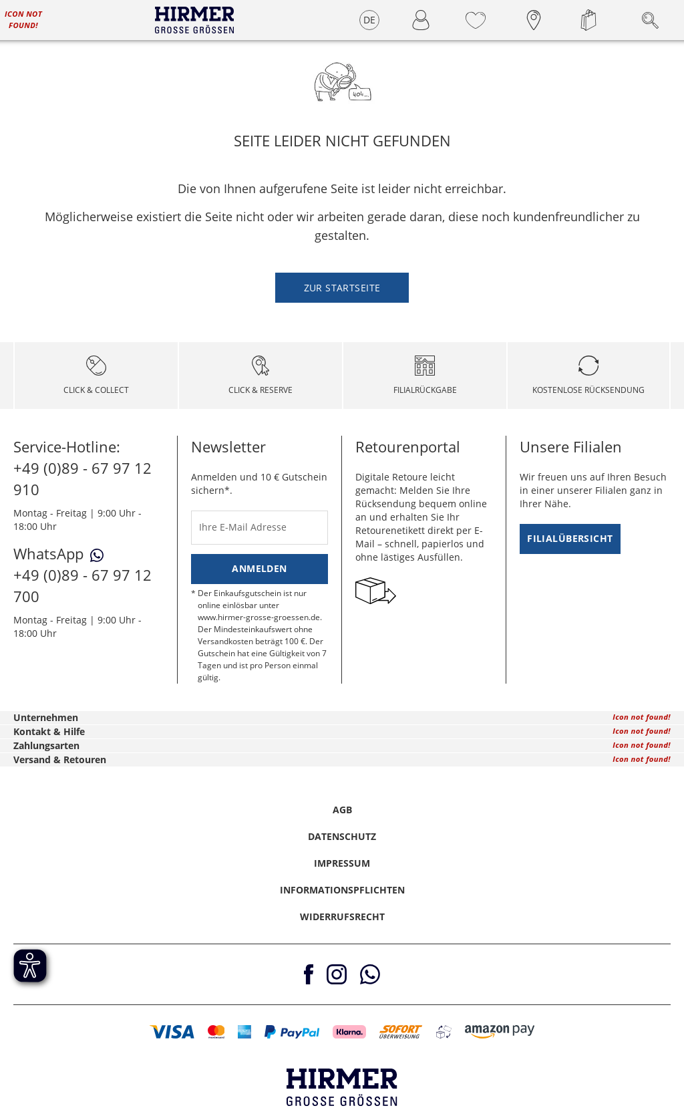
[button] (172, 1031)
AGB (342, 809)
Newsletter (228, 446)
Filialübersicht (570, 538)
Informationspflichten (342, 889)
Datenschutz (342, 836)
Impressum (342, 863)
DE (369, 19)
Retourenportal (407, 446)
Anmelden (259, 568)
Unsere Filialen (571, 446)
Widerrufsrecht (342, 916)
